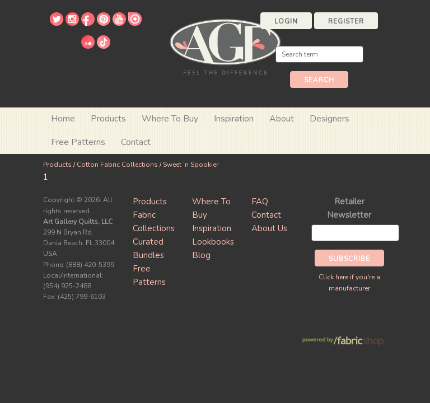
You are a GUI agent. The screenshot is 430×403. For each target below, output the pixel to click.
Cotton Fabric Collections (117, 164)
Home (63, 119)
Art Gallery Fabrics (225, 46)
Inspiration (234, 119)
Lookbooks (213, 241)
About (281, 119)
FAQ (259, 201)
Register (346, 21)
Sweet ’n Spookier (190, 164)
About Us (269, 228)
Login (286, 21)
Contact (136, 142)
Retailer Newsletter (349, 208)
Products (57, 164)
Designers (329, 119)
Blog (201, 255)
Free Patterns (78, 142)
